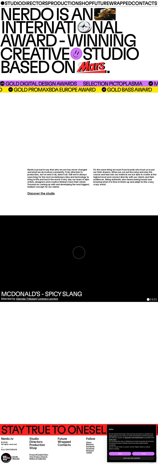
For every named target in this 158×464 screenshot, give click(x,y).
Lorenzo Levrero (48, 298)
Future (62, 439)
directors (35, 3)
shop (85, 3)
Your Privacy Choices (38, 457)
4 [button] (154, 299)
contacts (144, 3)
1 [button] (148, 299)
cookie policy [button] (112, 439)
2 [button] (150, 299)
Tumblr (89, 453)
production (63, 3)
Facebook (90, 448)
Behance (90, 444)
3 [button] (152, 299)
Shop (33, 448)
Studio (34, 439)
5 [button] (156, 299)
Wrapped (64, 442)
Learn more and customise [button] (131, 458)
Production (37, 445)
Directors (35, 442)
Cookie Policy (42, 455)
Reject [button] (120, 453)
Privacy (32, 455)
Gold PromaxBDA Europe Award (117, 90)
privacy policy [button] (113, 436)
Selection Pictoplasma (56, 84)
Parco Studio (12, 457)
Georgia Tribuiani (26, 298)
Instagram (90, 446)
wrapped (120, 3)
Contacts (64, 445)
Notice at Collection (37, 459)
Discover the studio (41, 193)
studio (13, 3)
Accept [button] (143, 453)
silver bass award (41, 90)
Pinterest (90, 451)
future (100, 3)
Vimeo (89, 442)
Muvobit (16, 459)
